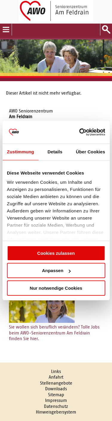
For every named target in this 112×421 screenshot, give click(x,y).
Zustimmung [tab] (20, 151)
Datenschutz (56, 406)
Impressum (56, 400)
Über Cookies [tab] (90, 151)
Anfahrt (56, 377)
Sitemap (56, 394)
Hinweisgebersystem (56, 411)
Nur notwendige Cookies (56, 288)
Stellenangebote (56, 382)
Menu (6, 30)
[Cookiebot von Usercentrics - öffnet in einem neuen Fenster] (79, 132)
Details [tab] (54, 151)
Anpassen (56, 270)
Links (56, 371)
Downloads (56, 388)
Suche (106, 30)
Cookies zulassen (56, 253)
